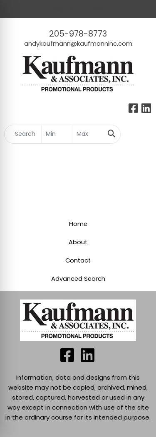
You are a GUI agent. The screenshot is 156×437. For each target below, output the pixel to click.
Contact (78, 260)
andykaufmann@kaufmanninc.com (78, 43)
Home (78, 224)
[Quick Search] (23, 134)
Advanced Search (78, 279)
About (78, 242)
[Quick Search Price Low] (56, 134)
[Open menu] (139, 134)
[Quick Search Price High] (87, 134)
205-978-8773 (78, 33)
